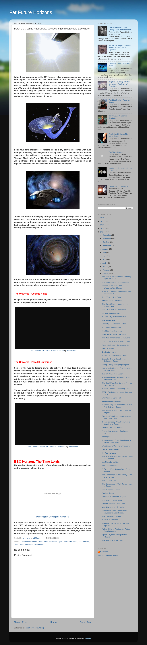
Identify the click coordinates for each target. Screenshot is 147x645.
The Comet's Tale (109, 480)
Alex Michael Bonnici (28, 542)
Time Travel (19, 545)
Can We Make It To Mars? (112, 374)
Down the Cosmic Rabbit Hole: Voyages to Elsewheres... (114, 512)
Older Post (86, 622)
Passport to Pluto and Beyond (114, 497)
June (104, 256)
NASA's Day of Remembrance (114, 317)
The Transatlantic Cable (111, 516)
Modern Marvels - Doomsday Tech (115, 389)
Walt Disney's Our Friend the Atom (116, 446)
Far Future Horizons (30, 12)
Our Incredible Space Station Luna (116, 341)
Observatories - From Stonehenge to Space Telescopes (116, 441)
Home (53, 622)
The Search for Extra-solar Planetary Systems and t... (116, 278)
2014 (102, 232)
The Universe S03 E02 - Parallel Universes (46, 447)
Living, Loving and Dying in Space (115, 365)
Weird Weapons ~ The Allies (113, 504)
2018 (102, 218)
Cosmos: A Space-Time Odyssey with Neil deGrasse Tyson (117, 406)
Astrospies (106, 437)
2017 (102, 221)
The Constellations (109, 466)
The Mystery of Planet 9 (118, 186)
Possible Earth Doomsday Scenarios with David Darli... (116, 417)
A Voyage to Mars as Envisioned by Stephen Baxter (116, 378)
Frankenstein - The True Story (114, 334)
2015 (102, 228)
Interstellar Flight (55, 542)
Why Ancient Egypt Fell (111, 398)
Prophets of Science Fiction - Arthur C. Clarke (120, 135)
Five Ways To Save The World (114, 310)
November (106, 238)
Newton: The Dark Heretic (112, 427)
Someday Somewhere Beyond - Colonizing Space (115, 360)
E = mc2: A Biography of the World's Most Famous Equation (120, 48)
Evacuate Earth (108, 348)
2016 (102, 225)
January (105, 274)
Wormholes (39, 545)
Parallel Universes (70, 542)
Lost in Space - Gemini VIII (113, 490)
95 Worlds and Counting (111, 327)
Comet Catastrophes (110, 449)
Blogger (88, 638)
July (104, 252)
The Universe (83, 542)
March (105, 266)
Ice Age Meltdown (109, 453)
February (106, 270)
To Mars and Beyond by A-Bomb (115, 355)
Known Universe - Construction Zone (117, 345)
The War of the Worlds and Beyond (116, 338)
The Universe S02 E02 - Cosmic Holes (47, 351)
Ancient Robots (108, 493)
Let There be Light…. (110, 462)
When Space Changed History (114, 324)
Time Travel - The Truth (111, 297)
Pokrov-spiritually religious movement (52, 517)
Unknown (104, 552)
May (104, 260)
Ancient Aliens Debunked (112, 301)
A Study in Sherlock (110, 520)
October (105, 242)
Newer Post (20, 622)
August (105, 249)
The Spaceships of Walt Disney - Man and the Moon (120, 28)
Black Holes (43, 542)
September (107, 245)
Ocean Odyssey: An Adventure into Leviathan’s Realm (116, 423)
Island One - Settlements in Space (115, 282)
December (106, 235)
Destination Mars (109, 352)
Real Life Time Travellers (112, 331)
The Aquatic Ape (108, 320)
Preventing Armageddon (111, 401)
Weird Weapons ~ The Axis (113, 507)
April (104, 263)
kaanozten (71, 351)
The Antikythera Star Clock (112, 540)
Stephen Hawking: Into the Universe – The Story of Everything (119, 84)
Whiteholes (29, 545)
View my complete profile (108, 555)
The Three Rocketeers (117, 152)
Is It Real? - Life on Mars (112, 500)
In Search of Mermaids (111, 313)
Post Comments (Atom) (34, 628)
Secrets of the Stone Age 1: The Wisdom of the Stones (115, 287)
